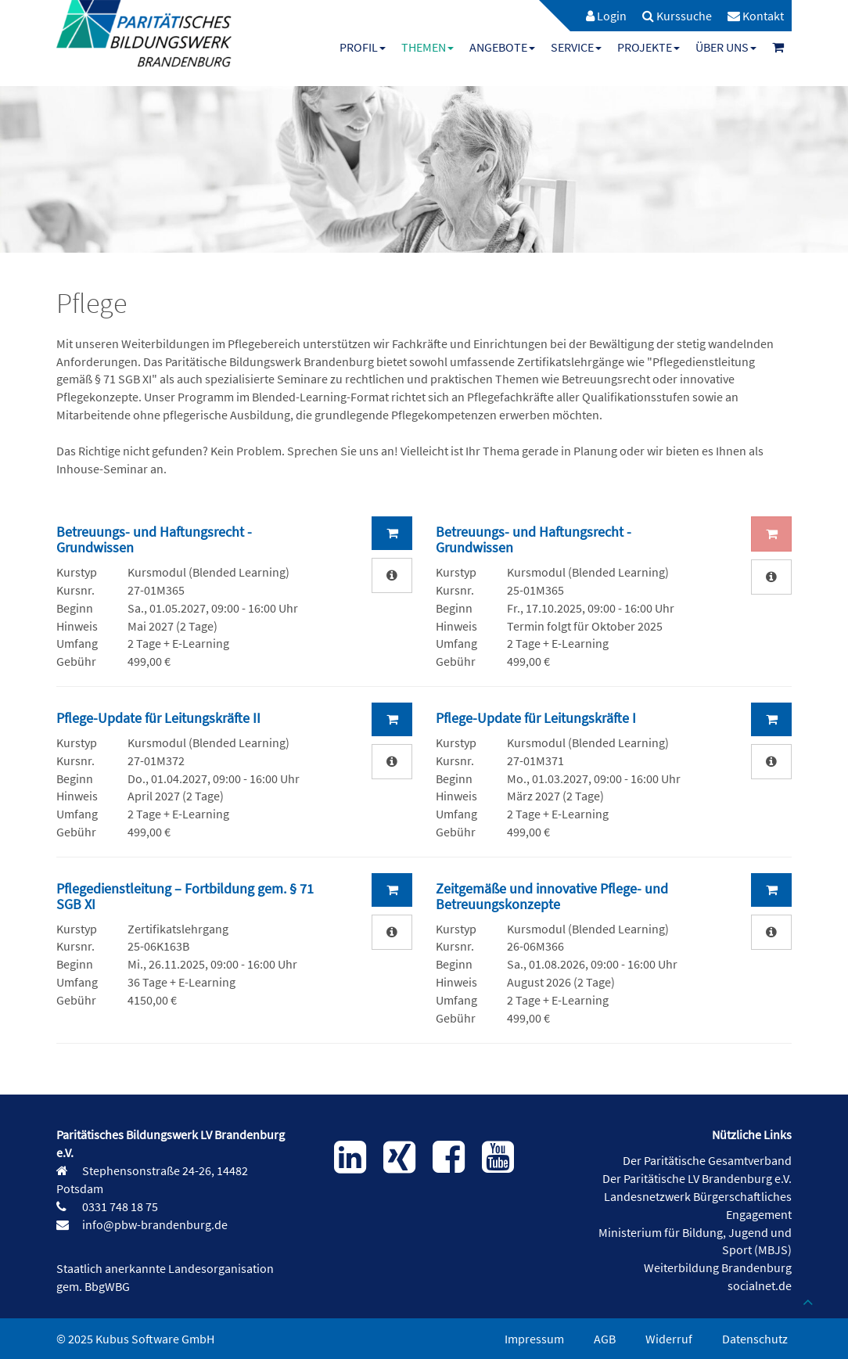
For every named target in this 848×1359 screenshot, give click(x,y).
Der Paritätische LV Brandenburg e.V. (697, 1178)
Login (606, 15)
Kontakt (756, 15)
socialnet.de (760, 1285)
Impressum (534, 1338)
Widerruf (668, 1338)
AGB (605, 1338)
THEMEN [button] (427, 47)
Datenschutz (755, 1338)
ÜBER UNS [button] (725, 47)
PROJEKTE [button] (648, 47)
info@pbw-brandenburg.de (154, 1224)
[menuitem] (598, 15)
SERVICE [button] (576, 47)
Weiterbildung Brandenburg (718, 1267)
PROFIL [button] (363, 47)
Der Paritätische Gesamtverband (707, 1160)
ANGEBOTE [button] (502, 47)
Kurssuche (677, 15)
